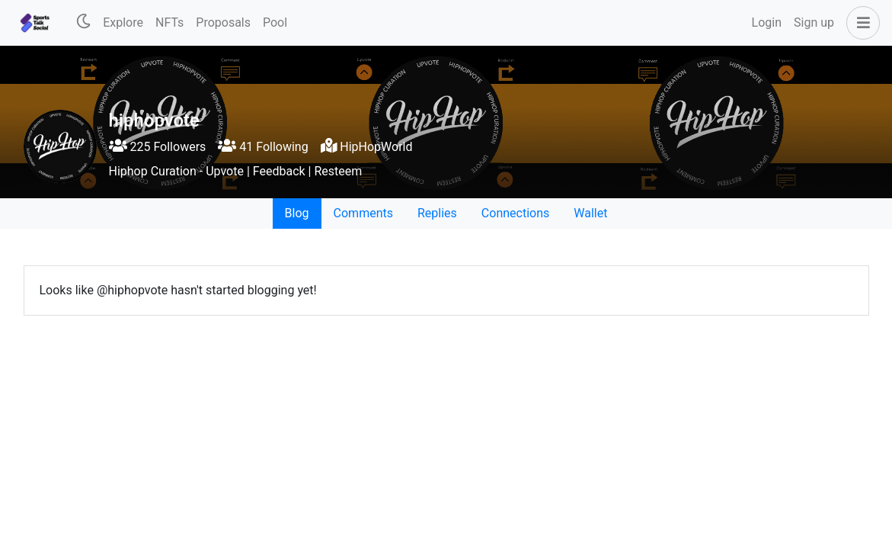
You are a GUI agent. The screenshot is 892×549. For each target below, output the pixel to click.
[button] (860, 23)
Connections (515, 213)
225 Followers (157, 147)
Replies (437, 213)
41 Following (263, 147)
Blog (297, 213)
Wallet (590, 213)
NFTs (169, 22)
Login (767, 22)
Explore (123, 22)
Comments (363, 213)
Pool (275, 22)
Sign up (814, 22)
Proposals (223, 22)
